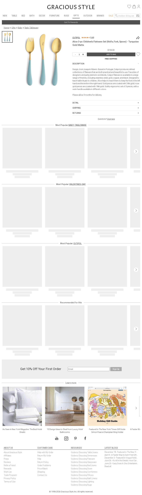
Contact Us (42, 475)
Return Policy (43, 462)
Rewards (7, 469)
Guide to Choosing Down (81, 469)
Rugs (66, 16)
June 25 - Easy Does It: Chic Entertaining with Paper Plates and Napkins (121, 463)
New (5, 16)
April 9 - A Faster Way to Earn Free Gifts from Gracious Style (121, 455)
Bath (32, 16)
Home (6, 28)
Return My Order (44, 456)
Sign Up (116, 369)
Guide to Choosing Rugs (81, 485)
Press (6, 459)
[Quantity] (80, 55)
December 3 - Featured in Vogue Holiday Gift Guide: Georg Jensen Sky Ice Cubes (121, 458)
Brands (100, 16)
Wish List (8, 472)
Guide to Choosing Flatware (83, 459)
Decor (42, 16)
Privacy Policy (10, 478)
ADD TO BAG (111, 54)
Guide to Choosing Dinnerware (84, 456)
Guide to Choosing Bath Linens (84, 478)
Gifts (76, 15)
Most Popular (71, 125)
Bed (23, 16)
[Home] (70, 7)
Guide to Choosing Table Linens (84, 452)
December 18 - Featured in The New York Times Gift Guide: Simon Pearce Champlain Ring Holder (121, 452)
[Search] (116, 15)
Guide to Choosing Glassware (83, 462)
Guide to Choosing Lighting (82, 482)
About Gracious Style (13, 452)
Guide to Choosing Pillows (82, 475)
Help (39, 459)
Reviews (7, 462)
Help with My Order (45, 452)
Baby (20, 28)
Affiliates (7, 456)
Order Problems (44, 465)
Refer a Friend (9, 465)
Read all (108, 466)
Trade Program (10, 475)
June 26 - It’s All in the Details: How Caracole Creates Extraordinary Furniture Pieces (121, 461)
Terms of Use (9, 482)
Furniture (54, 16)
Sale (111, 16)
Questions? (106, 119)
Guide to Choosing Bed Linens (83, 465)
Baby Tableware (31, 28)
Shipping (41, 472)
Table (14, 16)
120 (92, 37)
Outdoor (87, 16)
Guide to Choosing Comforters (84, 472)
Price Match (42, 469)
